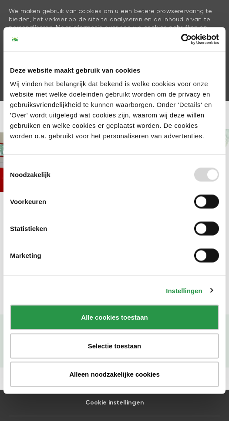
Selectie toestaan (114, 345)
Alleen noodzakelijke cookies (114, 374)
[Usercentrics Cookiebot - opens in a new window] (181, 39)
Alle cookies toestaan (114, 317)
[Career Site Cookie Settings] (115, 403)
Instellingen (184, 290)
